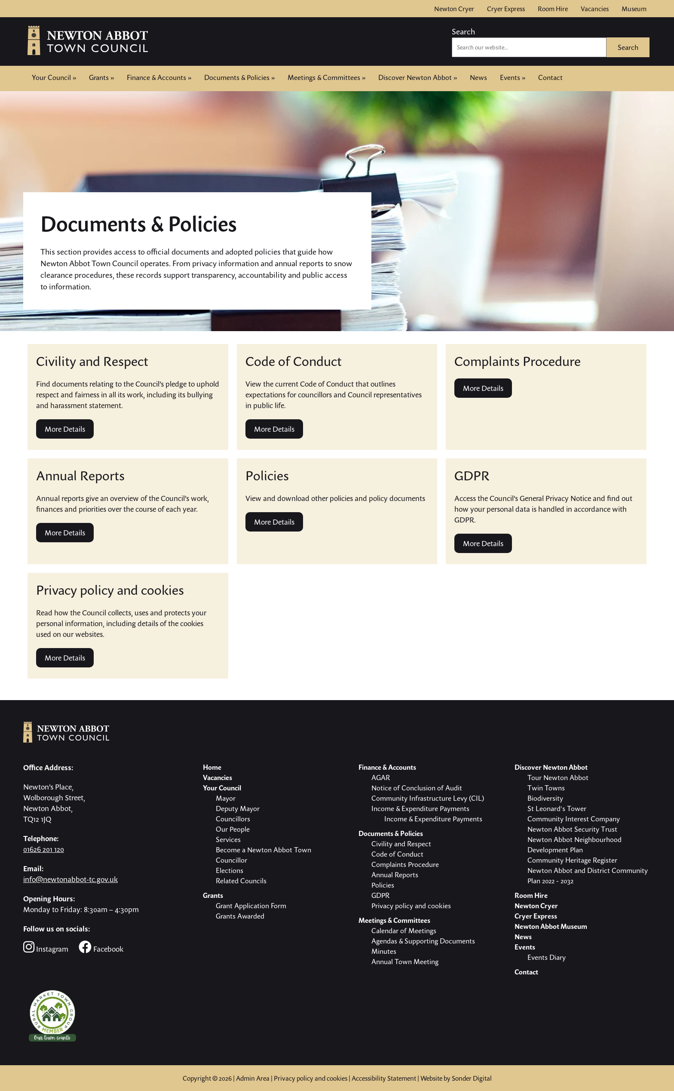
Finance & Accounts (159, 77)
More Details (65, 429)
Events (512, 77)
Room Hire (553, 8)
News (478, 77)
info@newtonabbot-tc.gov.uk (70, 879)
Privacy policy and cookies (310, 1078)
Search (463, 31)
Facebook (101, 947)
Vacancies (595, 8)
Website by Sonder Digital (456, 1078)
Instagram (45, 947)
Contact (550, 76)
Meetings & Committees (326, 77)
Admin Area (253, 1078)
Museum (634, 8)
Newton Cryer (454, 8)
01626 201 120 (43, 849)
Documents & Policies (239, 77)
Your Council (54, 77)
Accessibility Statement (384, 1078)
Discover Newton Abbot (417, 77)
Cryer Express (506, 8)
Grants (101, 77)
